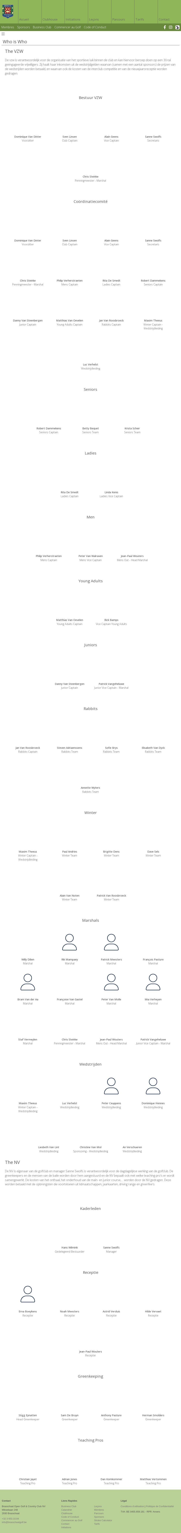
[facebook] (166, 27)
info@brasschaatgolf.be (14, 1522)
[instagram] (172, 27)
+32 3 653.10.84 (10, 1518)
